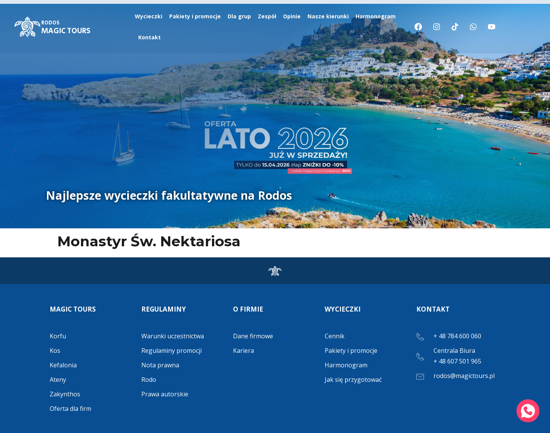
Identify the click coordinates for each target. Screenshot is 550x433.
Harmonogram (376, 16)
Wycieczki (148, 16)
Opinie (292, 16)
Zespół (267, 16)
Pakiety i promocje (195, 16)
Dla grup (239, 16)
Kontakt (149, 37)
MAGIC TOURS (66, 28)
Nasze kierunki (328, 16)
